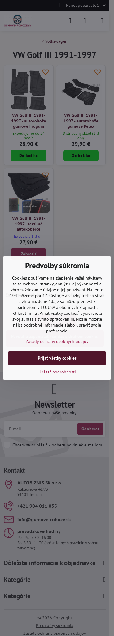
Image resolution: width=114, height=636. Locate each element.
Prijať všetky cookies (57, 358)
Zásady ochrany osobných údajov (57, 341)
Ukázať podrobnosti (57, 372)
